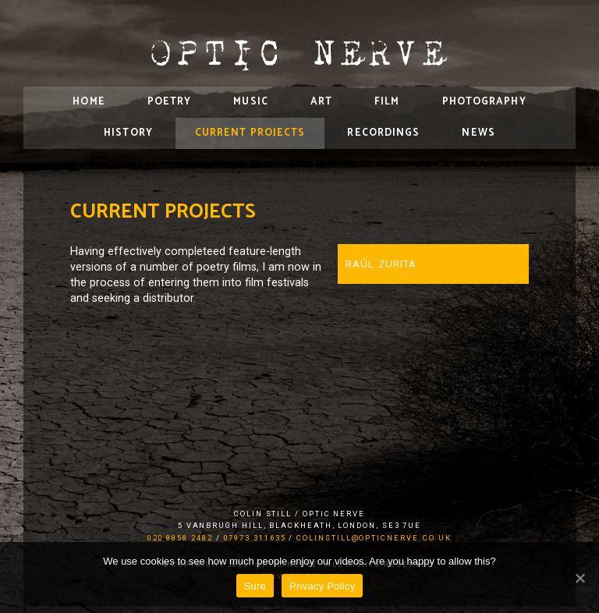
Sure (255, 586)
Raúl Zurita (381, 264)
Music (250, 102)
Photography (484, 102)
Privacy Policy (322, 586)
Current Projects (250, 133)
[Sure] (579, 578)
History (128, 133)
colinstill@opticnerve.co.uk (374, 537)
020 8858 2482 (180, 537)
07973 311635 (255, 537)
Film (386, 102)
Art (321, 102)
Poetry (169, 102)
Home (89, 102)
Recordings (383, 133)
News (478, 133)
